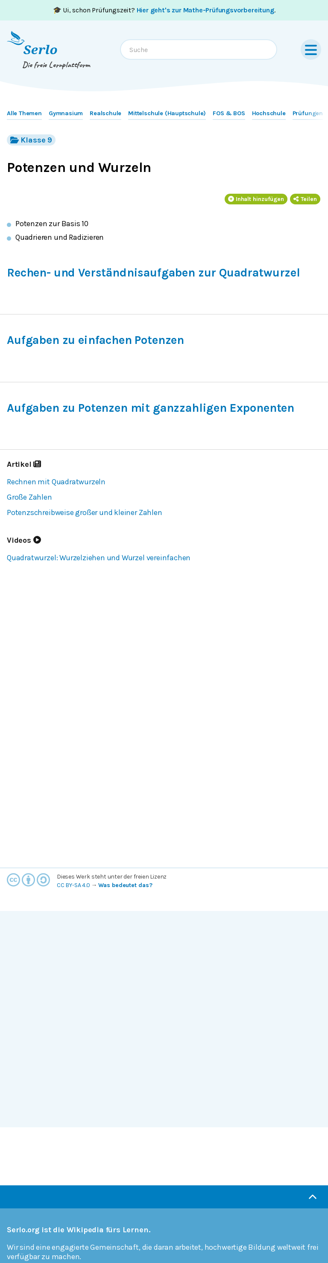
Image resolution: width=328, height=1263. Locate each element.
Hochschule (269, 113)
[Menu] (311, 49)
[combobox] (198, 49)
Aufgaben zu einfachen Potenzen (95, 340)
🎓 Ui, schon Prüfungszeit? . (164, 10)
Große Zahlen (29, 497)
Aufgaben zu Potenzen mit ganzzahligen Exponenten (150, 408)
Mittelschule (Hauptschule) (167, 113)
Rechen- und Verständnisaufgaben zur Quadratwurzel (153, 272)
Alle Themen (24, 113)
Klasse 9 (31, 140)
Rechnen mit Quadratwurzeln (56, 481)
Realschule (105, 113)
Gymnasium (66, 113)
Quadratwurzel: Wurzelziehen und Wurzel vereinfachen (98, 557)
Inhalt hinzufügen (256, 199)
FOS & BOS (229, 113)
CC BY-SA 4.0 (73, 885)
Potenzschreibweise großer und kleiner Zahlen (84, 512)
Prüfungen (308, 113)
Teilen (305, 199)
